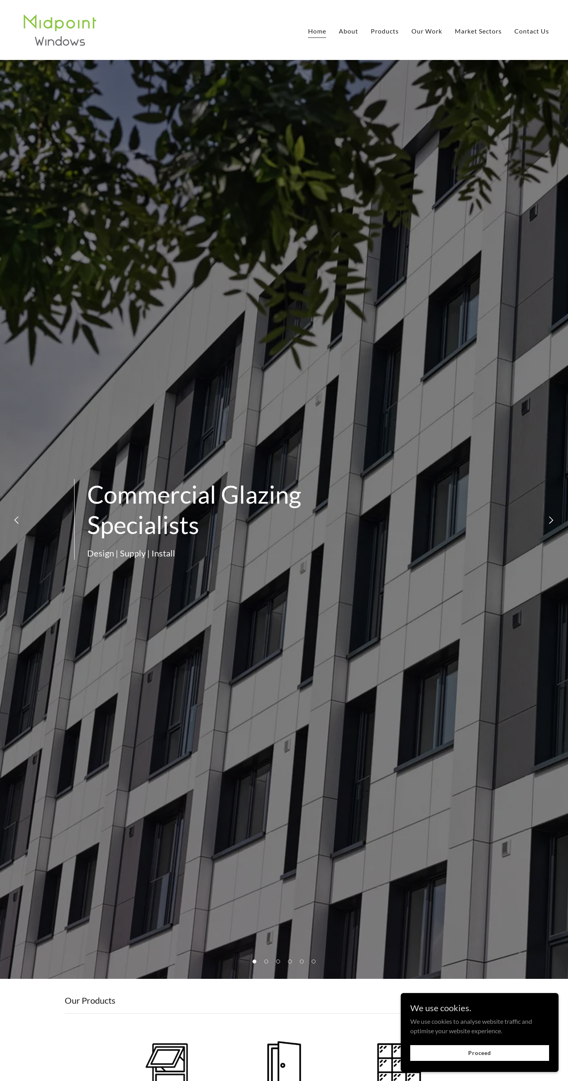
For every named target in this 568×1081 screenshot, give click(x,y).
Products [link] (385, 31)
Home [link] (317, 31)
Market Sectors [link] (478, 31)
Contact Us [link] (531, 31)
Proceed (479, 1058)
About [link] (348, 31)
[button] (254, 961)
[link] (60, 29)
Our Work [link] (426, 31)
